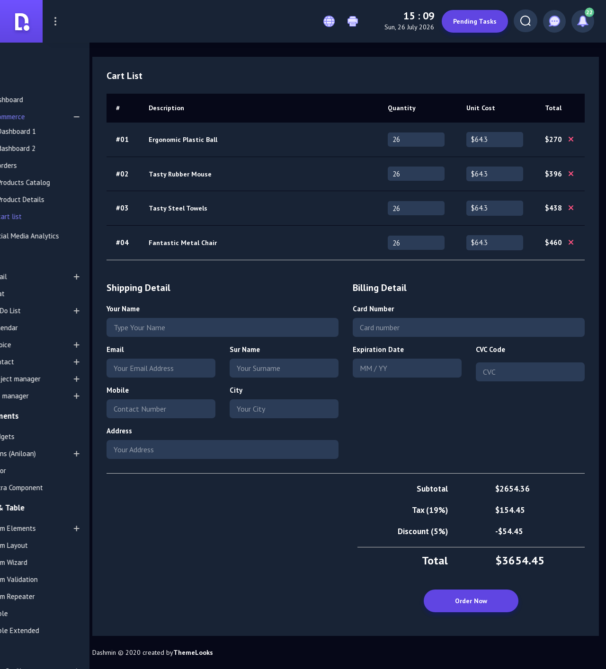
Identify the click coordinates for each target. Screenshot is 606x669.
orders (41, 165)
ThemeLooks (238, 652)
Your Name (168, 308)
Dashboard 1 (50, 131)
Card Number (396, 308)
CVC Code (502, 349)
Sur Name (278, 349)
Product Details (54, 199)
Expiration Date (401, 349)
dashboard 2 (50, 148)
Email (160, 349)
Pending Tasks (470, 21)
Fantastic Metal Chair (227, 242)
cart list (43, 216)
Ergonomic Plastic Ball (227, 139)
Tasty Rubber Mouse (224, 174)
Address (164, 430)
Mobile (163, 390)
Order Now (471, 601)
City (269, 390)
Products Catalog (57, 182)
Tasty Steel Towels (222, 208)
